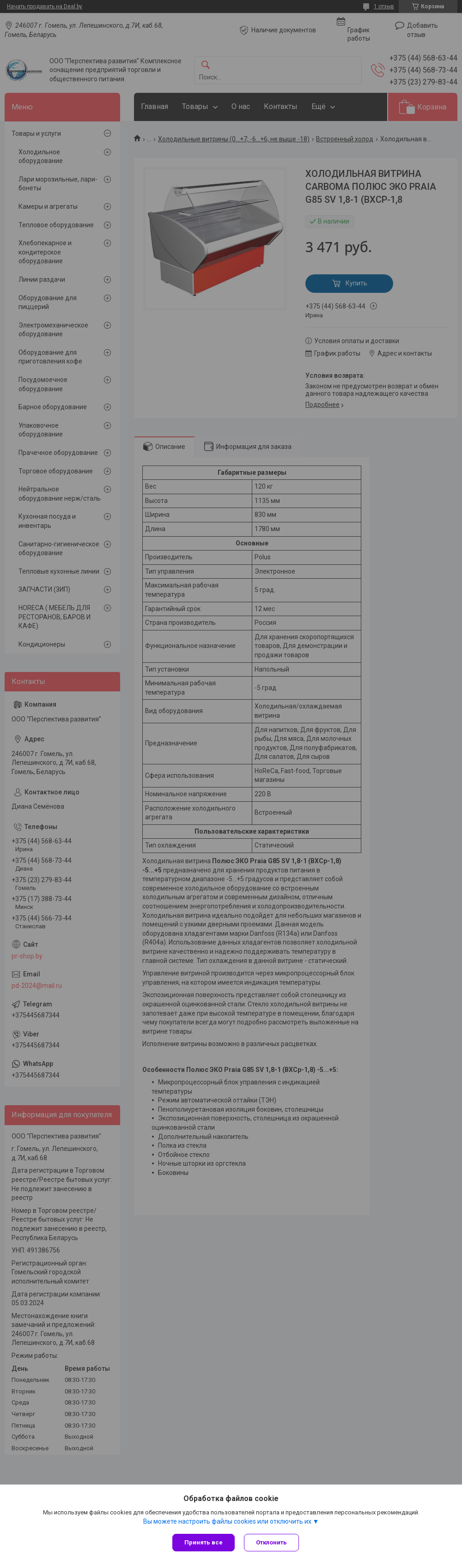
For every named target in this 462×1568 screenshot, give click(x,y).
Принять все (203, 1542)
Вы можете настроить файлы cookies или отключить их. (228, 1521)
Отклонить (271, 1542)
